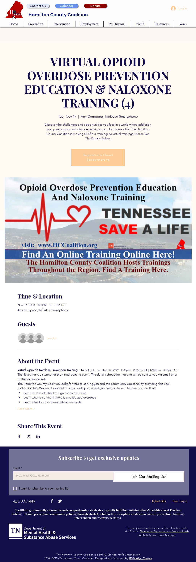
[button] (37, 6)
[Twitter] (60, 501)
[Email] (62, 475)
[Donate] (95, 6)
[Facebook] (51, 501)
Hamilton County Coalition (58, 15)
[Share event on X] (29, 436)
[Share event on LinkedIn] (38, 436)
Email (17, 468)
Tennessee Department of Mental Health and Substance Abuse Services (163, 533)
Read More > (26, 409)
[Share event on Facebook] (19, 436)
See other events (98, 159)
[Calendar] (66, 6)
